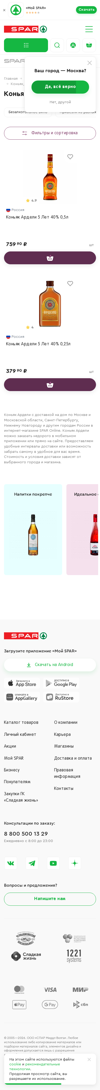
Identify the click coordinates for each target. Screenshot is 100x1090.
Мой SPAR (14, 758)
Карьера (62, 735)
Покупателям (17, 782)
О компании (66, 723)
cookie (15, 1064)
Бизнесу (11, 770)
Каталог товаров (21, 723)
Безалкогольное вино (28, 112)
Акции (10, 746)
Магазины (64, 746)
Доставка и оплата (73, 758)
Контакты (64, 789)
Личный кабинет (20, 735)
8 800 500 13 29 (26, 834)
